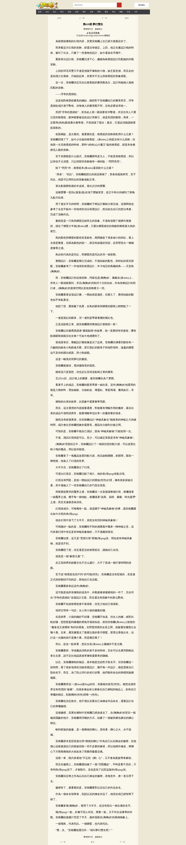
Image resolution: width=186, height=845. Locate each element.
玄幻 (54, 12)
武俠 (69, 12)
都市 (84, 12)
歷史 (106, 12)
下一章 (104, 18)
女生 (47, 12)
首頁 (39, 12)
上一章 (82, 18)
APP (135, 12)
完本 (128, 12)
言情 (91, 12)
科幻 (113, 12)
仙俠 (76, 12)
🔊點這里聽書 (93, 33)
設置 (59, 18)
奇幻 (62, 12)
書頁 (127, 18)
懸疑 (121, 12)
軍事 (99, 12)
